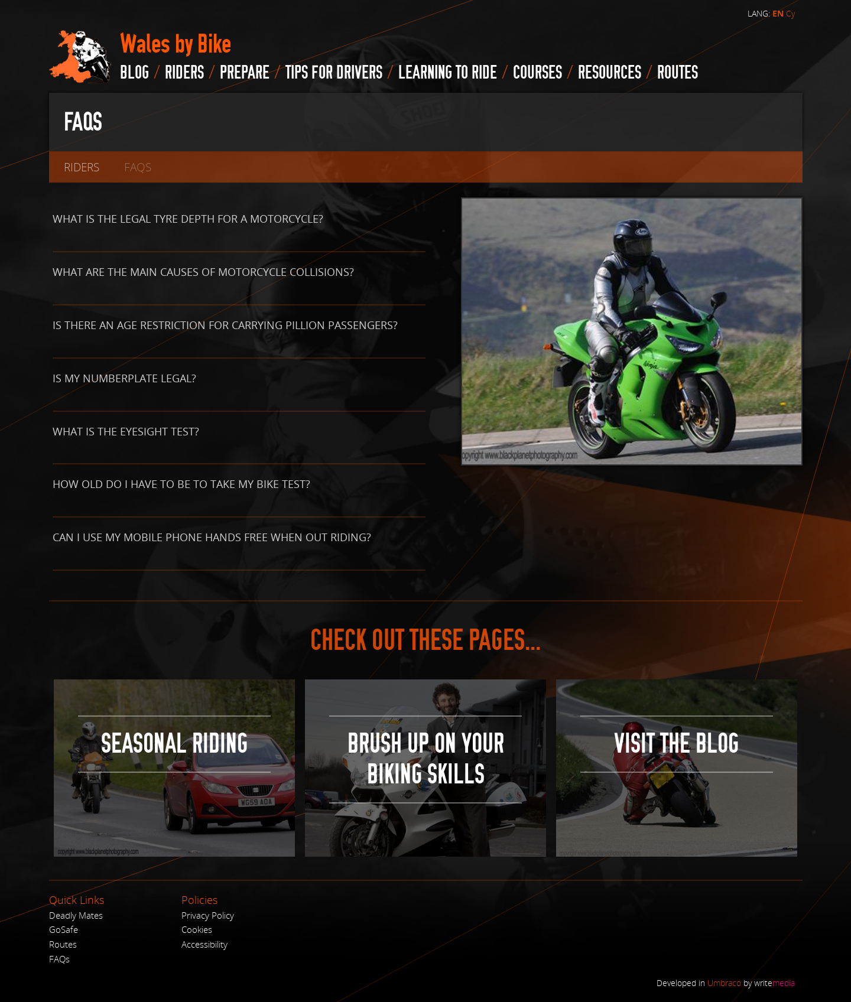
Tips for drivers (333, 73)
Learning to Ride (447, 73)
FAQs (59, 959)
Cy (790, 13)
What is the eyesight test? (126, 431)
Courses (537, 73)
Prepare (244, 73)
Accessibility (204, 944)
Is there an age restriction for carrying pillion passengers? (225, 325)
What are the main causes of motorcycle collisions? (203, 272)
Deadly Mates (76, 915)
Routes (63, 944)
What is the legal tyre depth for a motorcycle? (188, 219)
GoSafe (63, 929)
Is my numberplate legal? (124, 378)
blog (134, 73)
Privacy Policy (207, 915)
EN (778, 13)
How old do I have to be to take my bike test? (181, 484)
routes (677, 73)
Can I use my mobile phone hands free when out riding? (212, 537)
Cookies (196, 929)
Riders (184, 73)
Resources (609, 73)
